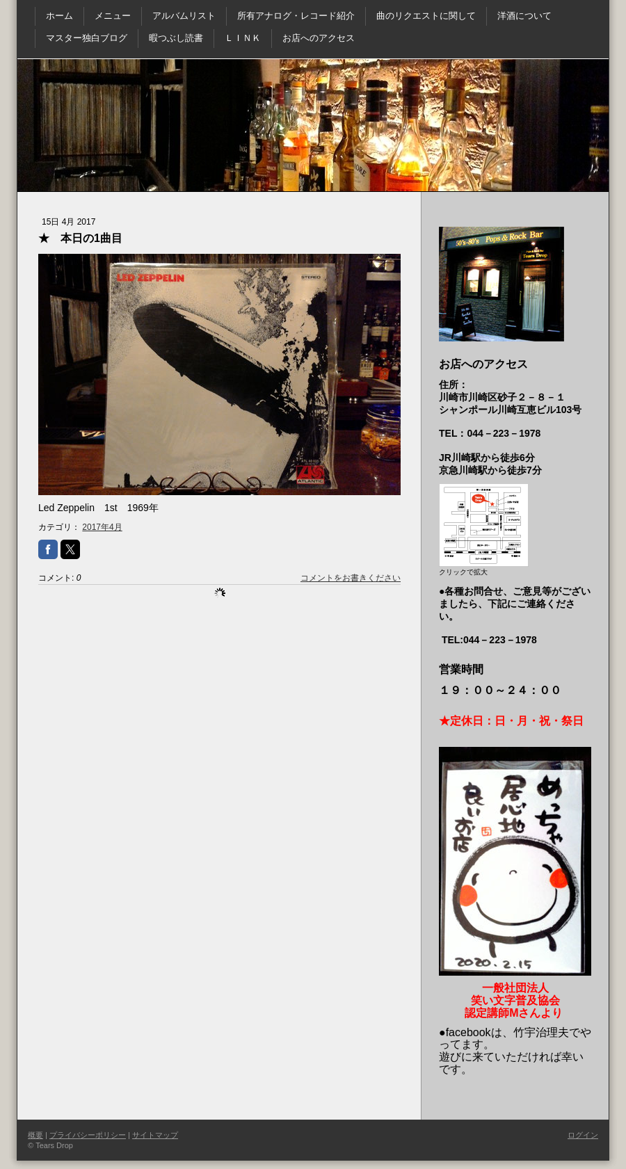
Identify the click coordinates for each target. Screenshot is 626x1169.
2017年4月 (102, 527)
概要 (35, 1135)
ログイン (583, 1135)
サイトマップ (155, 1135)
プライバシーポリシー (87, 1135)
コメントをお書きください (350, 578)
